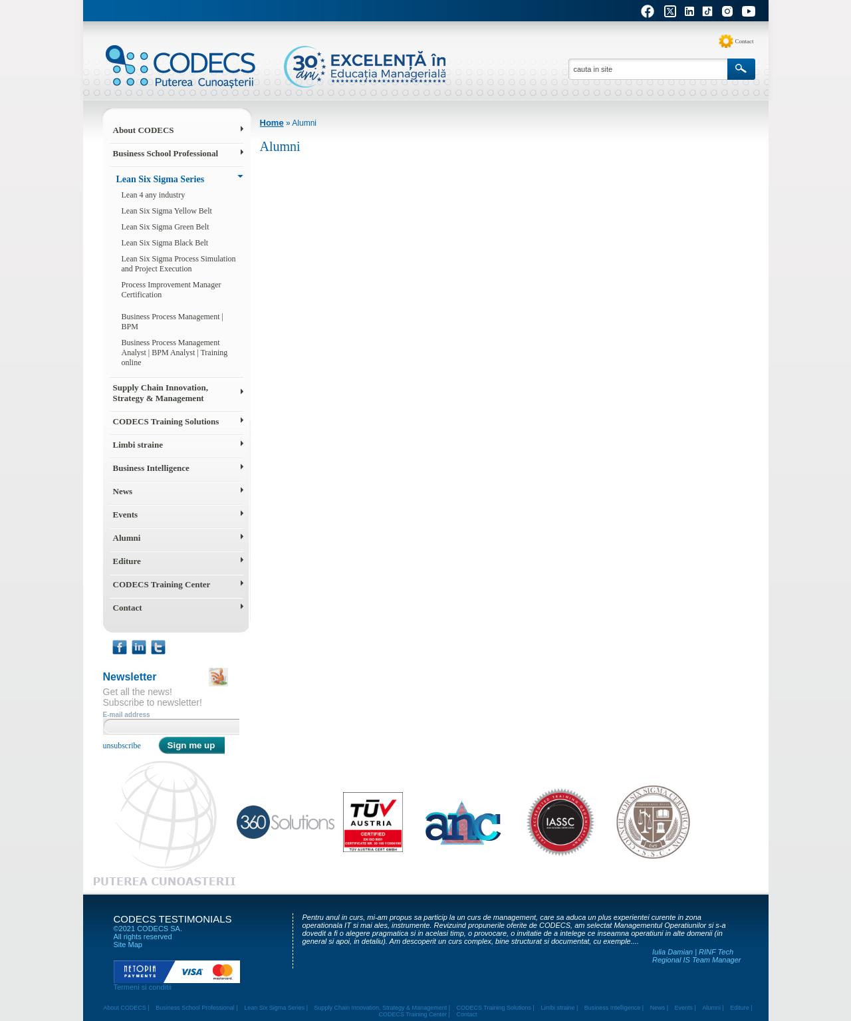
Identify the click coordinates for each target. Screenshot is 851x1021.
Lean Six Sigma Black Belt (165, 242)
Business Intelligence (151, 468)
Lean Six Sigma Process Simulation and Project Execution (179, 263)
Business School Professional (166, 153)
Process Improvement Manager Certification (171, 289)
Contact (744, 41)
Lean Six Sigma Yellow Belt (167, 211)
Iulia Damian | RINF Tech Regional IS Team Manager (696, 956)
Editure (127, 561)
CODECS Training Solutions (166, 421)
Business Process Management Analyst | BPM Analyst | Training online (175, 352)
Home (272, 123)
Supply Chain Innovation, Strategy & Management (160, 392)
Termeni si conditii (143, 987)
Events (125, 514)
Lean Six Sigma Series (160, 179)
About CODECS (143, 130)
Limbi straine (138, 445)
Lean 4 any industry (153, 195)
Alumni (127, 538)
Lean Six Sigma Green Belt (165, 226)
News (123, 491)
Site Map (128, 944)
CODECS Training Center (162, 584)
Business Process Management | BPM (172, 321)
